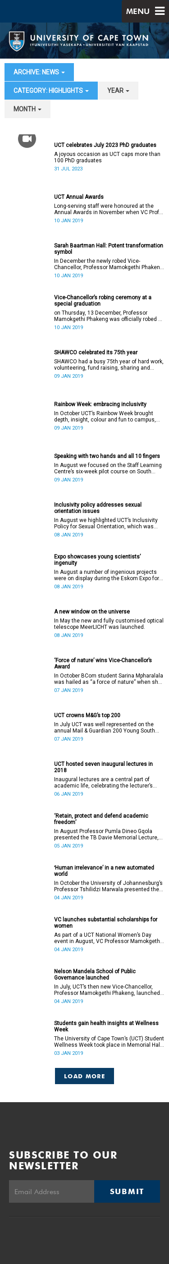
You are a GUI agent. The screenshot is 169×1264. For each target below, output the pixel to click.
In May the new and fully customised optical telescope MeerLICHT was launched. (109, 624)
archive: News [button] (39, 72)
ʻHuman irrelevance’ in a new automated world (104, 871)
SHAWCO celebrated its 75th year (95, 352)
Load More (84, 1076)
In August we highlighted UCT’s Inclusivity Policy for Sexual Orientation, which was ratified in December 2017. (106, 523)
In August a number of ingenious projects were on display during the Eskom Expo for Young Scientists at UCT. (106, 575)
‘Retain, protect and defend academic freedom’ (101, 819)
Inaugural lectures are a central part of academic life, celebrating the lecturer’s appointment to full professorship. (103, 782)
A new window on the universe (92, 612)
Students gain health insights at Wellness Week (106, 1026)
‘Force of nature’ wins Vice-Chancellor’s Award (103, 663)
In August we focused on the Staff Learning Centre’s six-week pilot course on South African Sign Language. (108, 468)
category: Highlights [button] (51, 90)
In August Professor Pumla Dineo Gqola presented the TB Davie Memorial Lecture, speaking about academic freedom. (106, 834)
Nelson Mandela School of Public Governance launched (95, 974)
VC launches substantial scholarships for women (105, 922)
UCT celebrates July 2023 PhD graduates (105, 145)
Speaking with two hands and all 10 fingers (107, 456)
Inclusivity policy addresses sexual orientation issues (98, 508)
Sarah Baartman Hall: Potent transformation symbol (108, 249)
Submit (127, 1191)
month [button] (27, 109)
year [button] (118, 90)
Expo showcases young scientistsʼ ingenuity (97, 560)
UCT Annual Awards (79, 197)
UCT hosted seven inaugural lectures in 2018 (103, 767)
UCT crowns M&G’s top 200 (87, 715)
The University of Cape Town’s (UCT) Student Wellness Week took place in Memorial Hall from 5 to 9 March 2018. (109, 1041)
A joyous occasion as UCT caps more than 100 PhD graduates (107, 157)
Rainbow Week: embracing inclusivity (100, 404)
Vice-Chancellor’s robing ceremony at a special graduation (102, 300)
